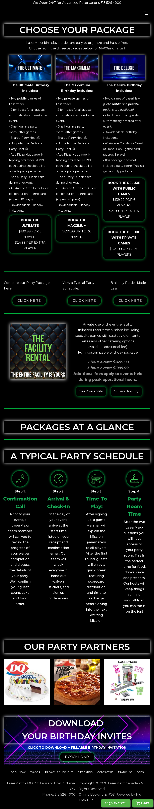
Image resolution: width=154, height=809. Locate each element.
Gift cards (85, 772)
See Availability (91, 391)
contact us (105, 772)
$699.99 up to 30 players (77, 228)
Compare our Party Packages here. (27, 285)
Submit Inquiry (126, 391)
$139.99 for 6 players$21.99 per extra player (124, 199)
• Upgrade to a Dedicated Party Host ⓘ (26, 146)
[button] (146, 13)
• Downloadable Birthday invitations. (26, 207)
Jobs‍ (140, 772)
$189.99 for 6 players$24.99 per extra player (30, 233)
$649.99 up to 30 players (124, 242)
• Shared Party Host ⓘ (24, 138)
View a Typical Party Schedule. (78, 285)
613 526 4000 (65, 794)
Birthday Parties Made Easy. (128, 285)
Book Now (17, 772)
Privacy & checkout (59, 772)
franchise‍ (125, 772)
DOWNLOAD (77, 757)
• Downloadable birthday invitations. (120, 135)
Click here (29, 300)
